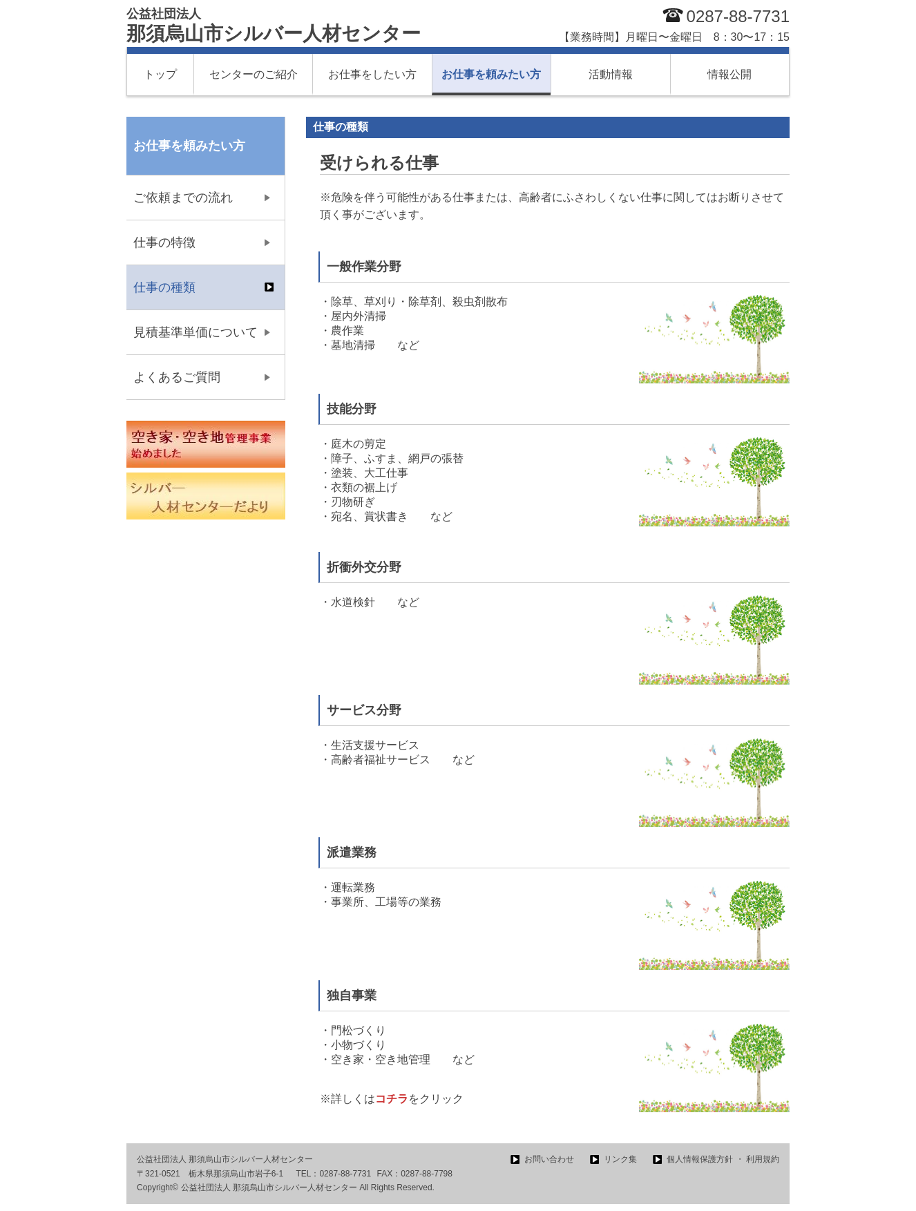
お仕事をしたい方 (372, 74)
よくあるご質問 (176, 377)
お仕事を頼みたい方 (491, 74)
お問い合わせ (549, 1159)
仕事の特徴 (164, 242)
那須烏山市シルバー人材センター (273, 25)
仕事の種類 (164, 287)
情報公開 (729, 74)
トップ (160, 74)
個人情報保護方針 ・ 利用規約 (723, 1159)
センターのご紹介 (253, 74)
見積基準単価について (195, 332)
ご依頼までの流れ (183, 197)
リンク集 (620, 1159)
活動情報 (611, 74)
